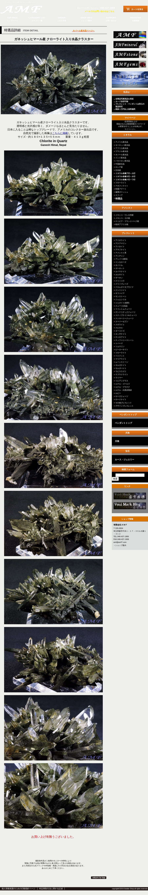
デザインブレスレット (124, 406)
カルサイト (119, 275)
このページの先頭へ (99, 877)
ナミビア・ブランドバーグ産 (127, 221)
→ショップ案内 (119, 545)
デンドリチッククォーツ (125, 312)
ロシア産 (119, 167)
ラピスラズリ (120, 371)
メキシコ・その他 (122, 218)
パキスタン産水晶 (122, 161)
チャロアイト (120, 337)
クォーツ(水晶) (121, 306)
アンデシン (119, 256)
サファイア (119, 293)
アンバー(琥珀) (121, 259)
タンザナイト (120, 334)
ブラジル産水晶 (121, 151)
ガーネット (119, 268)
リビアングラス (121, 381)
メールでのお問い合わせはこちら (99, 11)
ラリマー (119, 378)
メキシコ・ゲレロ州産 (124, 215)
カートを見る (135, 9)
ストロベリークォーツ (124, 318)
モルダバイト (120, 368)
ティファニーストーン (124, 340)
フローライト (120, 183)
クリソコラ (119, 281)
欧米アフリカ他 (121, 224)
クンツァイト (120, 290)
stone (129, 55)
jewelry (129, 65)
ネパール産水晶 (121, 155)
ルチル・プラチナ (122, 387)
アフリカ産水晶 (121, 148)
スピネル (119, 328)
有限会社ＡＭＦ (24, 9)
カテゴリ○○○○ (129, 496)
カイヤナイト (120, 271)
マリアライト (120, 359)
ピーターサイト (121, 350)
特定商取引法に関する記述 (51, 888)
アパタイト (119, 246)
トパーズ (119, 343)
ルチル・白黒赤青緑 (123, 390)
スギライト (119, 325)
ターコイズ (119, 331)
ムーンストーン (121, 362)
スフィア (119, 195)
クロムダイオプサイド (124, 287)
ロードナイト (120, 399)
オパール (119, 265)
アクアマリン (120, 243)
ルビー (118, 393)
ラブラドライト (121, 374)
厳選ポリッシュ (121, 192)
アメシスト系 (120, 253)
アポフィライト (121, 186)
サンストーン (120, 296)
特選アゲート (120, 189)
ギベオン (119, 278)
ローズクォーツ (121, 396)
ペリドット (119, 356)
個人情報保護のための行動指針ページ (18, 888)
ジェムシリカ (120, 299)
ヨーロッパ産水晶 (122, 145)
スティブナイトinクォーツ (126, 315)
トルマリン (119, 346)
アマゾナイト (120, 250)
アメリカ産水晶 (121, 142)
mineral (129, 45)
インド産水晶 (120, 158)
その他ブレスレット (123, 403)
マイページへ (129, 129)
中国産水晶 (119, 164)
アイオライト (120, 240)
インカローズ (120, 262)
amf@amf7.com (119, 542)
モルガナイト (120, 365)
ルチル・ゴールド (122, 384)
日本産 (118, 170)
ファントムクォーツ (123, 309)
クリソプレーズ (121, 284)
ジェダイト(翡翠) (122, 303)
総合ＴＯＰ (129, 35)
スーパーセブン (121, 321)
